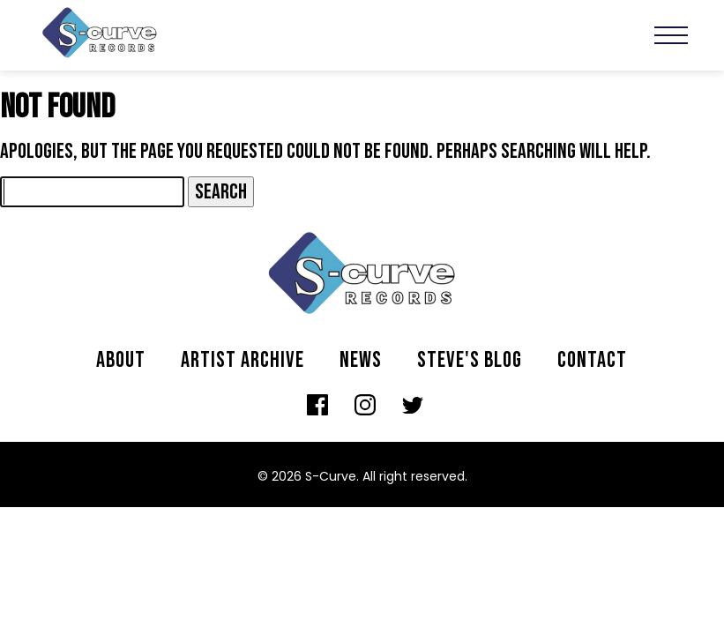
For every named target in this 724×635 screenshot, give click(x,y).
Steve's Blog (469, 360)
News (361, 360)
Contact (592, 360)
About (121, 360)
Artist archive (242, 360)
